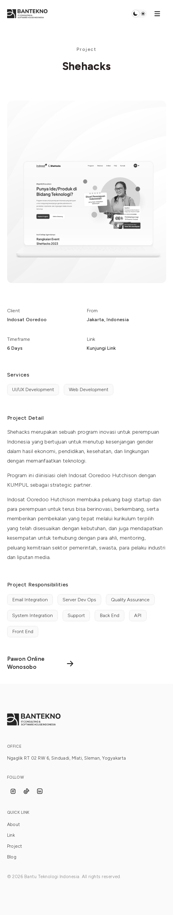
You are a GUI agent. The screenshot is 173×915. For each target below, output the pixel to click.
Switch (139, 14)
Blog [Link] (12, 857)
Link (11, 835)
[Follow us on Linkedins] (40, 791)
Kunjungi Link (101, 348)
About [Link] (13, 824)
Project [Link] (14, 846)
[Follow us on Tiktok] (26, 791)
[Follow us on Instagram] (13, 791)
